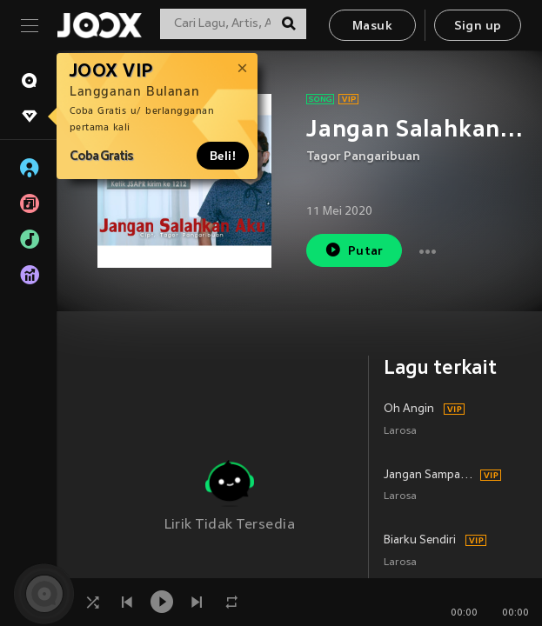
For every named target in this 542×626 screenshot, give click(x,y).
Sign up (478, 26)
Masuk (372, 26)
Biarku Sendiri (420, 541)
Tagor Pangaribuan (363, 156)
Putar (354, 250)
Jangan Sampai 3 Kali (429, 476)
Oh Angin (409, 409)
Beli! (223, 156)
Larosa (400, 431)
